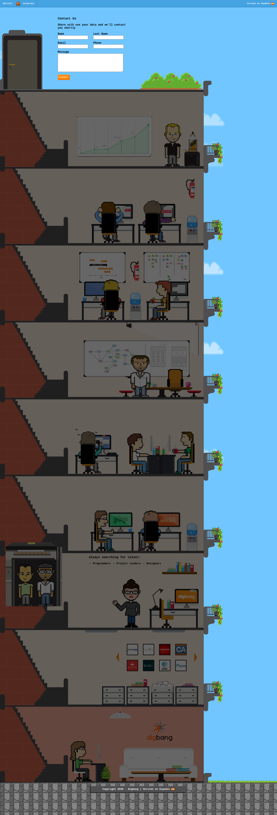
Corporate (25, 4)
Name (61, 36)
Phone (97, 45)
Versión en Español (260, 3)
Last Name (100, 36)
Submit (63, 84)
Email (62, 45)
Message (63, 55)
